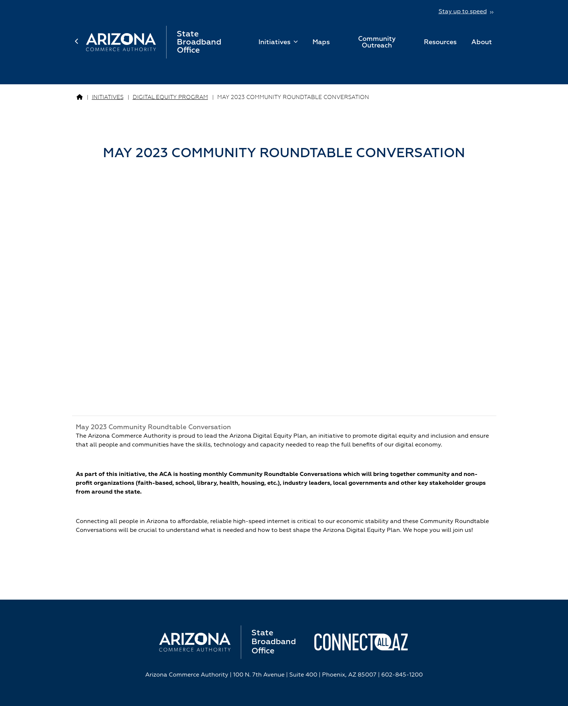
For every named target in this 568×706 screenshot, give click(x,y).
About (481, 42)
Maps (321, 42)
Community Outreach (377, 42)
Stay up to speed (463, 12)
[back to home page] (80, 42)
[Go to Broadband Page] (79, 97)
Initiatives (275, 42)
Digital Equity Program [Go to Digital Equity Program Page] (170, 97)
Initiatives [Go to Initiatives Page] (108, 97)
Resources (440, 42)
